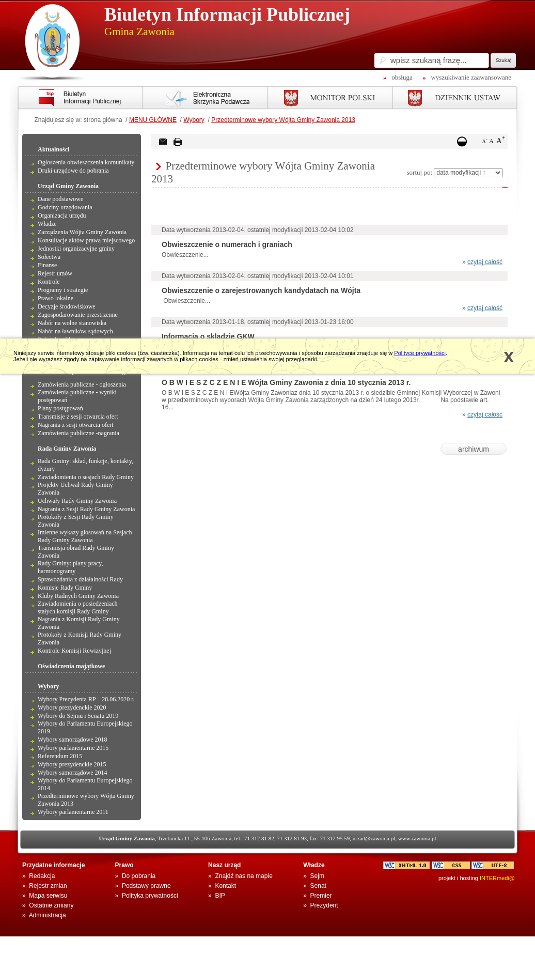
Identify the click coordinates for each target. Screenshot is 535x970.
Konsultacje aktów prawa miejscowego (86, 240)
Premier (321, 895)
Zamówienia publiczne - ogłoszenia (82, 384)
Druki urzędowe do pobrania (73, 170)
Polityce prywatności (420, 353)
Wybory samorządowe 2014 (72, 772)
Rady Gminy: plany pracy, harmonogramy (70, 567)
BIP (220, 895)
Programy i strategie (63, 290)
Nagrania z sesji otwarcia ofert (76, 424)
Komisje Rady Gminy (65, 587)
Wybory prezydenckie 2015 (72, 764)
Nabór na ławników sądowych (75, 331)
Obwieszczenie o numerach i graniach (227, 244)
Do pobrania (138, 876)
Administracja (47, 915)
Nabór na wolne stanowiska (72, 323)
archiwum (473, 449)
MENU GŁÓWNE (153, 120)
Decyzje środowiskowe (67, 306)
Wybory (193, 120)
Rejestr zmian (48, 885)
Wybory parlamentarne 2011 (73, 811)
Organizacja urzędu (62, 215)
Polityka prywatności (150, 895)
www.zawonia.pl (417, 838)
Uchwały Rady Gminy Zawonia (77, 500)
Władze (47, 223)
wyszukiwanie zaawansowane (471, 77)
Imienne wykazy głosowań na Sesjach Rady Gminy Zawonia (85, 536)
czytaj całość (484, 262)
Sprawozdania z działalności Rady (80, 579)
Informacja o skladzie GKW (208, 336)
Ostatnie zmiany (51, 905)
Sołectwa (49, 256)
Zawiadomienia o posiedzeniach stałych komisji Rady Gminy (78, 607)
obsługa (401, 77)
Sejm (317, 876)
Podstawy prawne (146, 885)
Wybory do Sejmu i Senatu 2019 (78, 715)
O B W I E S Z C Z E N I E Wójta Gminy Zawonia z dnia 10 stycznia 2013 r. (286, 382)
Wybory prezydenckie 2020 (72, 707)
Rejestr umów (55, 273)
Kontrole (49, 281)
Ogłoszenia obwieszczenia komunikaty (86, 162)
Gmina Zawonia (139, 31)
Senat (318, 885)
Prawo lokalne (55, 298)
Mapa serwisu (48, 895)
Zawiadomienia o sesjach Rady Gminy (86, 477)
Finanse (47, 265)
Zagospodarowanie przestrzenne (78, 314)
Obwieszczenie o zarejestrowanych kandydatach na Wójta (261, 290)
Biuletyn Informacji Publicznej (227, 14)
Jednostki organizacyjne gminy (76, 248)
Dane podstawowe (60, 199)
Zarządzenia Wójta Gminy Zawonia (82, 232)
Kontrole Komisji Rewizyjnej (74, 650)
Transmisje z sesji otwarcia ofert (78, 416)
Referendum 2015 (60, 756)
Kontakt (225, 885)
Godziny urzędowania (65, 207)
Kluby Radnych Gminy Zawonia (78, 595)
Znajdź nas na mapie (243, 876)
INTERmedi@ (497, 878)
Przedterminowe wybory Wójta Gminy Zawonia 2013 (283, 120)
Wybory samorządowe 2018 (72, 739)
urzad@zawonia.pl (374, 838)
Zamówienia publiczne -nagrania (78, 433)
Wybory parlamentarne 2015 (73, 747)
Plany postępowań (60, 408)
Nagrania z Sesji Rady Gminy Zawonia (86, 509)
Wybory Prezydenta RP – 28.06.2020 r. (86, 699)
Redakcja (42, 876)
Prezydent (324, 905)
